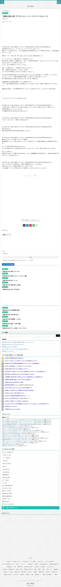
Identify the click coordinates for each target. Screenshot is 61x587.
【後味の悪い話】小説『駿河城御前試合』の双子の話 (14, 433)
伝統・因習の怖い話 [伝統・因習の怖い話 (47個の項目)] (43, 564)
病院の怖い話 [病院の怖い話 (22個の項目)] (41, 572)
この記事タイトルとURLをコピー (30, 220)
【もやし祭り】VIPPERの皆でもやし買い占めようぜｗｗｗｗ (16, 427)
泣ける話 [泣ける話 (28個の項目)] (11, 572)
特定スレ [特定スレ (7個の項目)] (30, 572)
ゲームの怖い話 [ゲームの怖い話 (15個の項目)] (25, 562)
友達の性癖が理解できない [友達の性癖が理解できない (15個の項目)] (54, 564)
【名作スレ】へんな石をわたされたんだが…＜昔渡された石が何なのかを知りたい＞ (21, 431)
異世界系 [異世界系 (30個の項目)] (35, 572)
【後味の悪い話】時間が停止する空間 (11, 284)
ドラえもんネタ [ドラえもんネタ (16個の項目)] (40, 562)
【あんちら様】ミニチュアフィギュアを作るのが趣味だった (15, 348)
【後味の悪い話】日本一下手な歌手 (11, 289)
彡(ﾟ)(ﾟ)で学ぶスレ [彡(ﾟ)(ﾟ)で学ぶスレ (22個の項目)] (50, 567)
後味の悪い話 (5, 230)
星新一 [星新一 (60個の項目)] (43, 570)
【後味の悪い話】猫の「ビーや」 (10, 280)
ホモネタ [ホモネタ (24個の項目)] (17, 564)
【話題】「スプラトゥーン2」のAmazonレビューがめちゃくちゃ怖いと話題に (19, 441)
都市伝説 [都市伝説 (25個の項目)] (28, 575)
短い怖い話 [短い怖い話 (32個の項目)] (48, 572)
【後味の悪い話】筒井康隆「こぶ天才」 (12, 319)
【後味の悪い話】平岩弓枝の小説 (10, 314)
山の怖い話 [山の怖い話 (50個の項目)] (37, 567)
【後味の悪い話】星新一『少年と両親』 (12, 323)
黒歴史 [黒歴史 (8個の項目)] (56, 575)
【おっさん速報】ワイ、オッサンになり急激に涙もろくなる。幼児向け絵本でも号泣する (22, 419)
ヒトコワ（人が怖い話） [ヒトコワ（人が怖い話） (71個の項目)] (49, 562)
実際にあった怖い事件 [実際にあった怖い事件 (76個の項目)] (28, 567)
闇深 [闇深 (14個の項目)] (32, 575)
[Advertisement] (12, 32)
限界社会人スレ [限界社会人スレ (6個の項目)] (38, 575)
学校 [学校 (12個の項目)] (15, 567)
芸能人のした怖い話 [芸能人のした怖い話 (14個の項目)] (7, 575)
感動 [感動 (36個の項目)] (35, 570)
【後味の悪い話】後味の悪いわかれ (10, 445)
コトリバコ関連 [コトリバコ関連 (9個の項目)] (32, 562)
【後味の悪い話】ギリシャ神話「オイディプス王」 (15, 328)
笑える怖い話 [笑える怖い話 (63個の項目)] (54, 572)
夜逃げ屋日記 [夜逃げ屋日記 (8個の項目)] (9, 567)
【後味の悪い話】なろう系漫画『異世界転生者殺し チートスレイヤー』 (18, 342)
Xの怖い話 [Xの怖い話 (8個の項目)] (9, 562)
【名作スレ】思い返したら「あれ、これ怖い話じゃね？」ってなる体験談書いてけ (20, 437)
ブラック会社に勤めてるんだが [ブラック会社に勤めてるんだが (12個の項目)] (8, 564)
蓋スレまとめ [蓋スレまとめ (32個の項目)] (15, 575)
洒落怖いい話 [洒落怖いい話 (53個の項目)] (17, 572)
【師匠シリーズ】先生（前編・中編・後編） (12, 428)
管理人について (39, 580)
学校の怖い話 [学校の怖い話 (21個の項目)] (20, 567)
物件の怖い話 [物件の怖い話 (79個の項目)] (24, 572)
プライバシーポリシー (31, 580)
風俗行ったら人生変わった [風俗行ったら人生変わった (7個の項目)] (48, 575)
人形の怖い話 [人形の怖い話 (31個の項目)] (30, 564)
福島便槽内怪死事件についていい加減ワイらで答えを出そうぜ (16, 439)
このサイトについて (22, 580)
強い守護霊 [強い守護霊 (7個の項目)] (43, 567)
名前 (3, 251)
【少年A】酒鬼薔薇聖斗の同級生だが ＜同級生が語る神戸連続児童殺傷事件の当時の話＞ (22, 424)
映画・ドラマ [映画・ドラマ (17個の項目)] (49, 570)
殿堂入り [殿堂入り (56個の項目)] (5, 572)
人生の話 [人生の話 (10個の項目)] (36, 564)
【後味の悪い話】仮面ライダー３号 (11, 271)
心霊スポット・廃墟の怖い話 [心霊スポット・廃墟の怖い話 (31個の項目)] (8, 570)
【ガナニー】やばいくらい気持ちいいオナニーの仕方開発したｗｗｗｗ (18, 430)
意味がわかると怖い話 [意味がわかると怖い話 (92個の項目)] (28, 570)
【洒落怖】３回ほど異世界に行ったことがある (12, 425)
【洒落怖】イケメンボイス (8, 351)
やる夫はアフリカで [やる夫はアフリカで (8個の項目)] (16, 562)
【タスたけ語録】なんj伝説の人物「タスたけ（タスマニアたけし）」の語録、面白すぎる (22, 421)
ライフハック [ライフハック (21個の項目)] (23, 564)
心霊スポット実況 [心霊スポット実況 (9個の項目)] (19, 570)
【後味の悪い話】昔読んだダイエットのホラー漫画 (15, 275)
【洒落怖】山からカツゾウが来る (9, 346)
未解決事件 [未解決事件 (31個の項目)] (56, 570)
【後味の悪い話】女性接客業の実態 (11, 310)
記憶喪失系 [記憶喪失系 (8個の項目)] (22, 575)
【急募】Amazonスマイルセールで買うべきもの (13, 344)
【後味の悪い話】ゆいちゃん (8, 444)
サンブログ (30, 6)
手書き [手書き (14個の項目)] (39, 570)
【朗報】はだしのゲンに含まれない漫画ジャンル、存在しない (16, 434)
